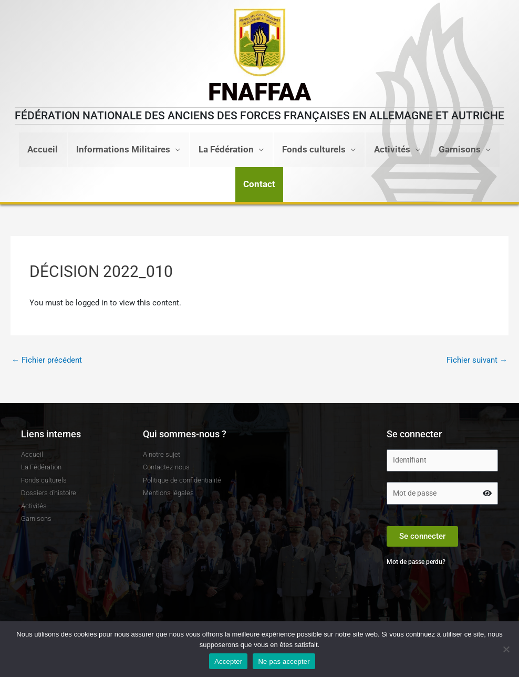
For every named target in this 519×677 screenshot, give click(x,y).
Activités (392, 150)
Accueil (42, 150)
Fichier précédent (47, 360)
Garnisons (460, 150)
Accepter (228, 661)
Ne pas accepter (283, 661)
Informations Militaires (123, 150)
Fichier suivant (477, 360)
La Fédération (226, 150)
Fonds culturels (314, 150)
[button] (259, 184)
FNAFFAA (259, 92)
